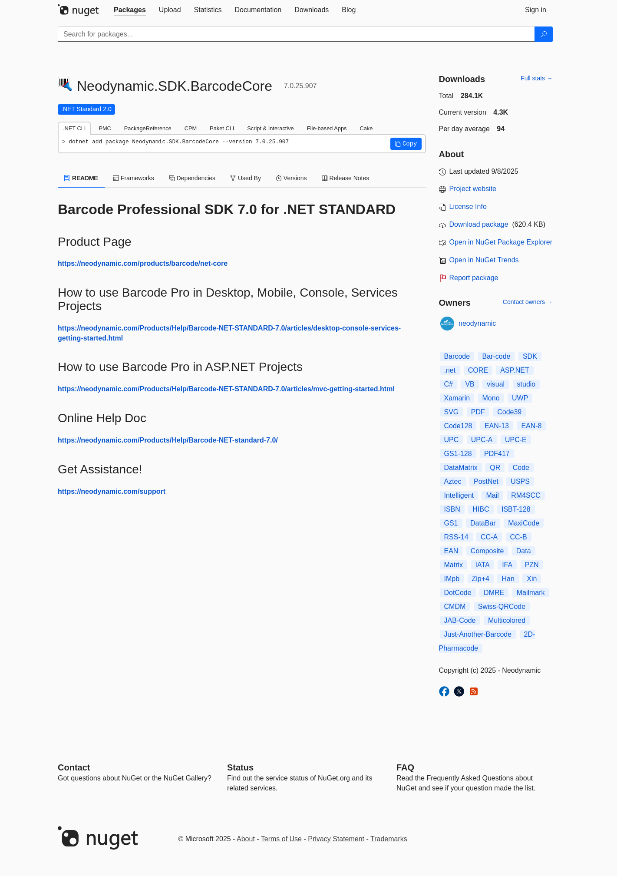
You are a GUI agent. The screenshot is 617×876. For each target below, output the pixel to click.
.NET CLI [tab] (74, 128)
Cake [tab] (366, 128)
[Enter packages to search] (296, 34)
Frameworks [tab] (133, 178)
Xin (532, 578)
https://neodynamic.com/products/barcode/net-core (143, 263)
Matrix (453, 565)
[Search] (544, 34)
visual (496, 384)
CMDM (455, 606)
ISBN (452, 509)
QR (495, 467)
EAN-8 (531, 426)
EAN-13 (497, 426)
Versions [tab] (291, 178)
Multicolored (506, 620)
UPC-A (482, 439)
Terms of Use (281, 839)
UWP (520, 398)
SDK (530, 356)
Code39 (509, 412)
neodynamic (477, 323)
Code (521, 467)
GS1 (451, 523)
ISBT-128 (516, 509)
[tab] (129, 10)
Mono (491, 398)
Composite (487, 551)
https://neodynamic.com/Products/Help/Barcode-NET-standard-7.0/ (168, 440)
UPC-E (516, 439)
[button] (406, 144)
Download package (478, 224)
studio (526, 384)
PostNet (486, 481)
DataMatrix (461, 467)
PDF (478, 412)
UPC (451, 439)
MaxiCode (523, 523)
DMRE (494, 592)
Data (523, 551)
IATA (482, 565)
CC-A (489, 537)
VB (469, 384)
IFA (507, 565)
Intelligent (459, 495)
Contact (74, 767)
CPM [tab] (191, 128)
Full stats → (537, 78)
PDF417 (497, 453)
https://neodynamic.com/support (111, 491)
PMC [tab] (105, 128)
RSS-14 (456, 537)
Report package (473, 277)
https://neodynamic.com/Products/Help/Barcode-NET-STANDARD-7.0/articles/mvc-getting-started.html (226, 389)
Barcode (457, 356)
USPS (520, 481)
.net (450, 370)
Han (508, 578)
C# (448, 384)
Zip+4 (480, 578)
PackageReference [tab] (148, 128)
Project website (473, 188)
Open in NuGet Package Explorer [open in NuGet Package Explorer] (500, 242)
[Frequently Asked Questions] (405, 767)
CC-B (518, 537)
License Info (468, 206)
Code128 (458, 426)
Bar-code (496, 356)
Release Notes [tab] (346, 178)
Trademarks (388, 839)
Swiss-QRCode (501, 606)
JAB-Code (460, 620)
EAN (451, 551)
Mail (492, 495)
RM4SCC (526, 495)
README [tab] (81, 178)
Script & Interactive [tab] (270, 128)
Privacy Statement (336, 839)
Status (240, 767)
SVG (451, 412)
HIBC (480, 509)
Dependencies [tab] (192, 178)
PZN (532, 565)
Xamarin (457, 398)
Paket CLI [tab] (222, 128)
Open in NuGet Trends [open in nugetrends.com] (484, 260)
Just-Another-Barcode (478, 634)
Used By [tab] (245, 178)
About (246, 839)
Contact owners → (528, 301)
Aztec (453, 481)
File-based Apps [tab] (327, 128)
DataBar (483, 523)
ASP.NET (514, 370)
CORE (478, 370)
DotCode (458, 592)
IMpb (452, 578)
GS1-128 (458, 453)
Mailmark (531, 592)
